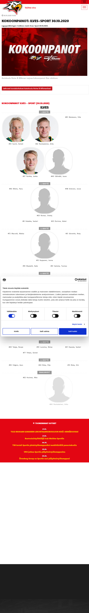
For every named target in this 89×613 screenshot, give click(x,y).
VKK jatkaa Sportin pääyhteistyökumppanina (44, 452)
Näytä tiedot (77, 324)
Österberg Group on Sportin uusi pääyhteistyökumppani (44, 458)
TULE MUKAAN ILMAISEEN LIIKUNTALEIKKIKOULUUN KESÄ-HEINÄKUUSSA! (44, 431)
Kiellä (16, 331)
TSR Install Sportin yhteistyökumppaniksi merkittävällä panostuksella (44, 445)
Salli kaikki (72, 331)
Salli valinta (44, 331)
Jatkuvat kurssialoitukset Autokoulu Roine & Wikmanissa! (27, 88)
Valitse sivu (30, 7)
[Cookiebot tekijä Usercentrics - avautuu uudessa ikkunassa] (76, 280)
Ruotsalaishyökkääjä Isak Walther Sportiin (44, 438)
